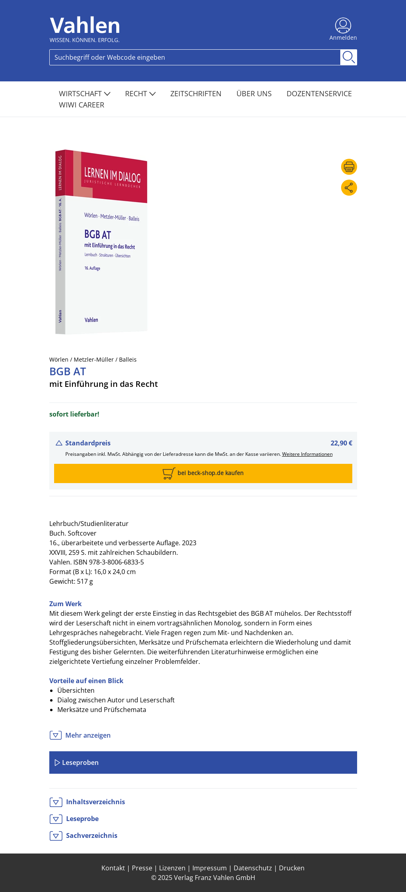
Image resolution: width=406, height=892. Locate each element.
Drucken (292, 868)
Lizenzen (172, 868)
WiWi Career (81, 104)
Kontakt (113, 868)
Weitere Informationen (307, 454)
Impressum (209, 868)
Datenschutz (253, 868)
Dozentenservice (319, 93)
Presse (142, 868)
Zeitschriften (197, 93)
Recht (140, 93)
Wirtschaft (85, 93)
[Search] (195, 57)
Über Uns (255, 93)
